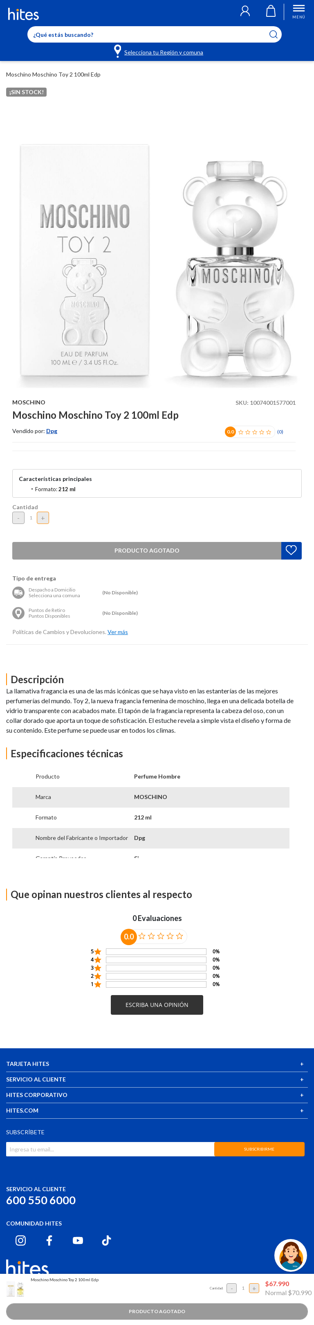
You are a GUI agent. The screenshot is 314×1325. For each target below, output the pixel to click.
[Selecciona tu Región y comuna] (159, 51)
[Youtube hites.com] (78, 1240)
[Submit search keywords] (278, 34)
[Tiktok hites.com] (106, 1240)
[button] (245, 12)
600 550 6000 (41, 1200)
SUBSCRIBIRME (259, 1149)
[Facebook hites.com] (49, 1240)
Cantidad (25, 506)
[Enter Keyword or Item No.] (154, 34)
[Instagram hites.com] (21, 1240)
